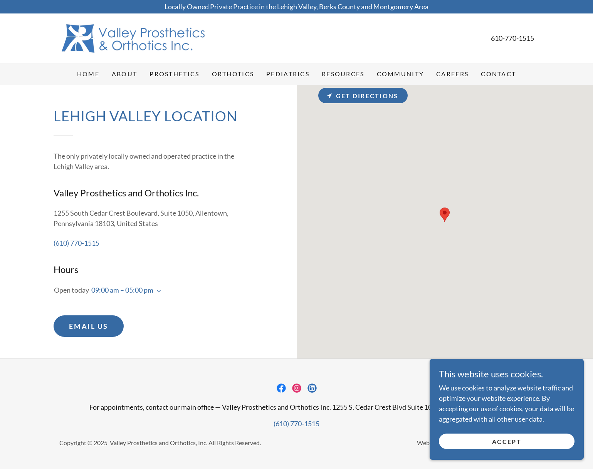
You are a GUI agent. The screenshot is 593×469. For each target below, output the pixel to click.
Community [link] (400, 73)
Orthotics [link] (233, 73)
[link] (133, 37)
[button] (157, 291)
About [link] (124, 73)
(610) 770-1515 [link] (76, 243)
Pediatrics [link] (287, 73)
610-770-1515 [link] (512, 38)
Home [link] (88, 73)
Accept (506, 441)
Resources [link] (343, 73)
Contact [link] (498, 73)
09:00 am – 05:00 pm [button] (122, 290)
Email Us (88, 326)
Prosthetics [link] (174, 73)
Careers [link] (452, 73)
